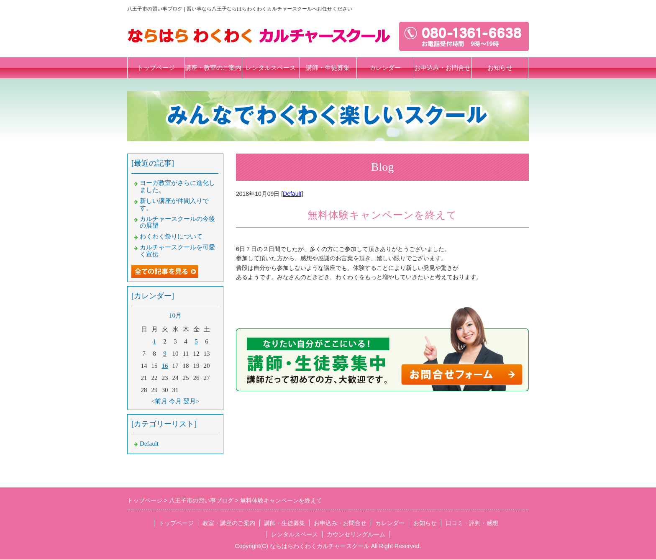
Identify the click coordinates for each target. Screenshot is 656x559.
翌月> (191, 401)
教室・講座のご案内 (228, 523)
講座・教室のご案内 (213, 67)
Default (292, 193)
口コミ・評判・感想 (472, 523)
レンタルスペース (271, 67)
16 (165, 365)
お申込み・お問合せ (442, 67)
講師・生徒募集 (328, 67)
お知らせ (499, 67)
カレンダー (385, 67)
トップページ (156, 67)
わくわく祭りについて (171, 236)
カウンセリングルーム (356, 534)
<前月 (159, 401)
